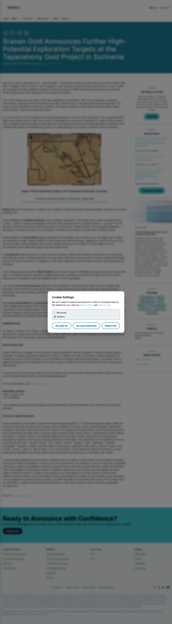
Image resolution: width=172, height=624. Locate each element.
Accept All (61, 325)
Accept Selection (86, 325)
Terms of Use (104, 305)
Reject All (110, 325)
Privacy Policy (86, 305)
